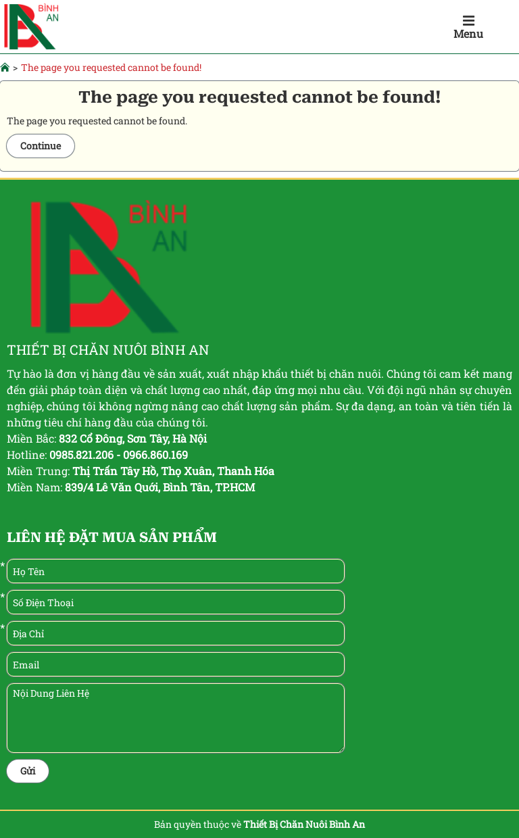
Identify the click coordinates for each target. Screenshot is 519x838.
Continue (40, 145)
